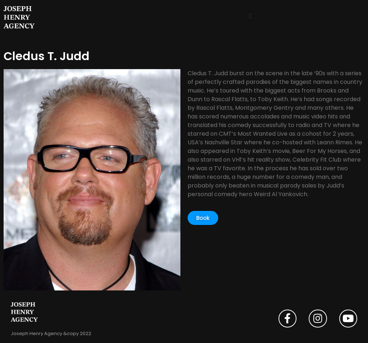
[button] (250, 16)
